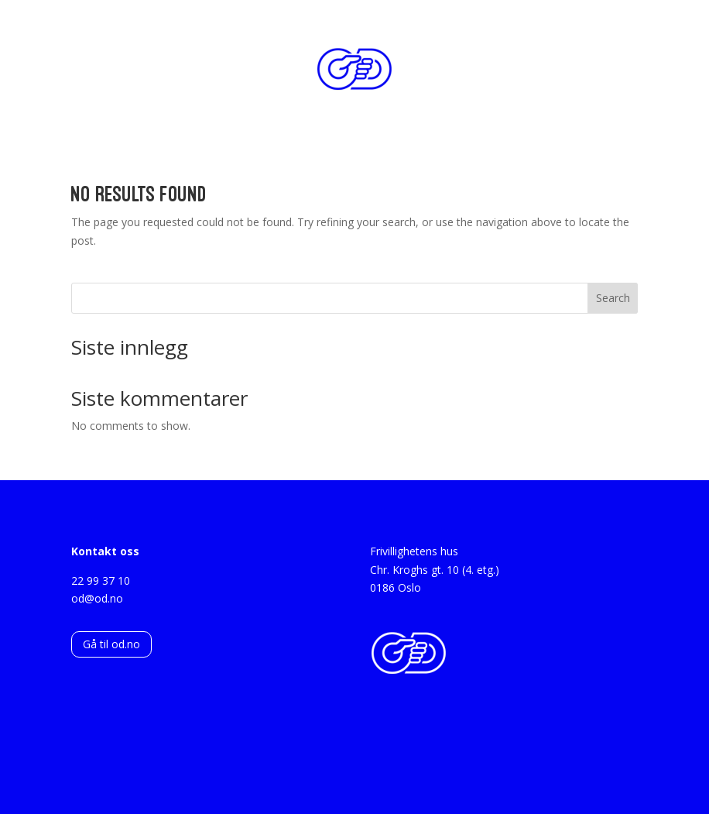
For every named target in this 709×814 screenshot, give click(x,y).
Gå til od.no (111, 644)
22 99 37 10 (100, 580)
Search (613, 297)
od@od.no (97, 598)
